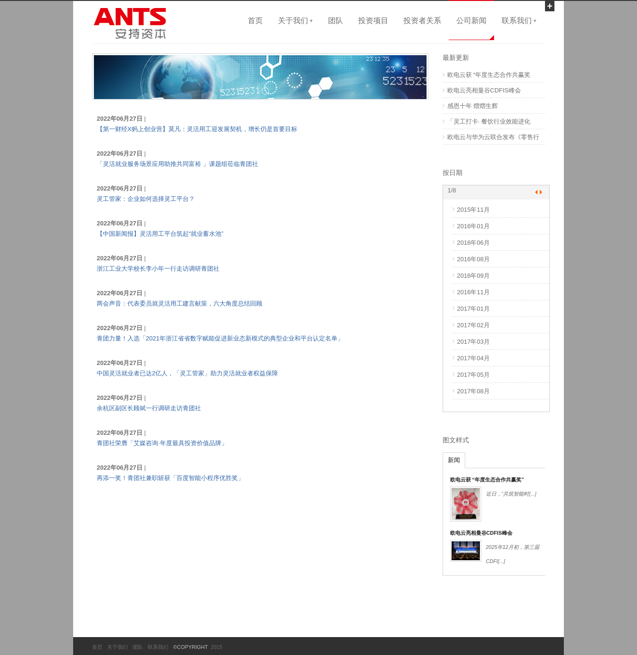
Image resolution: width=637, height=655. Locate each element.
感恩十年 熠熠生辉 (472, 105)
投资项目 (373, 20)
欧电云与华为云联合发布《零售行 (493, 137)
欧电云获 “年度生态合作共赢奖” (487, 479)
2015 (215, 647)
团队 (335, 20)
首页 (255, 20)
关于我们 (117, 647)
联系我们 (158, 647)
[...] (532, 494)
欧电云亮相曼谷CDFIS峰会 (484, 90)
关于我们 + (295, 20)
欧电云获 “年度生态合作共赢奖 (489, 74)
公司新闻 (471, 20)
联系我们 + (519, 20)
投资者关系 (422, 20)
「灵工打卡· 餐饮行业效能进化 (488, 121)
